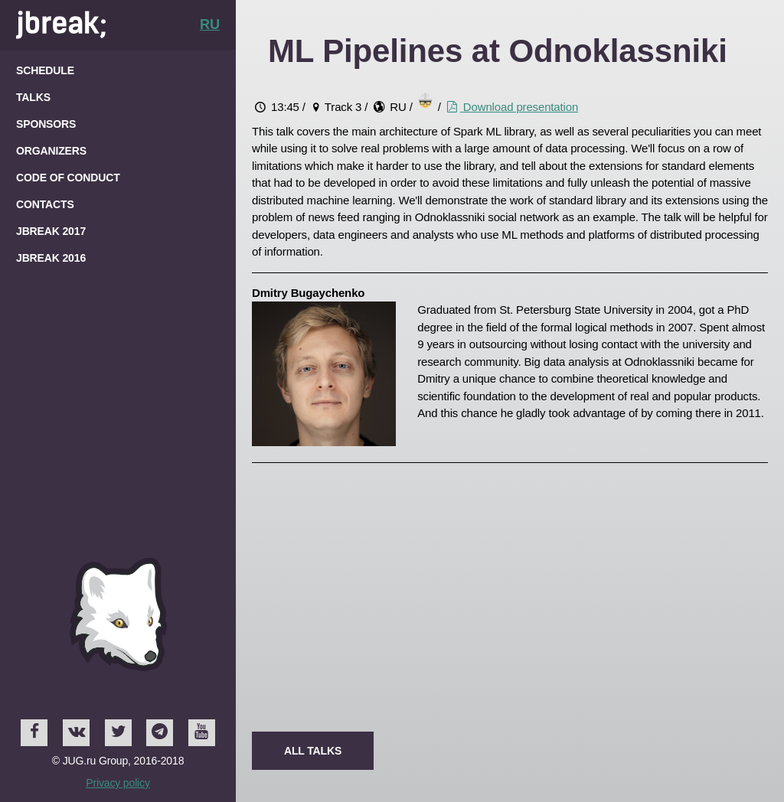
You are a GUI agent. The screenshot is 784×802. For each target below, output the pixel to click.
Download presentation (511, 106)
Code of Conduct (68, 177)
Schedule (45, 70)
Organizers (51, 151)
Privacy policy (118, 783)
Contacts (45, 204)
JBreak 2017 (51, 231)
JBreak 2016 (51, 258)
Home (61, 25)
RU (210, 24)
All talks (320, 750)
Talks (33, 97)
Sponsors (46, 124)
